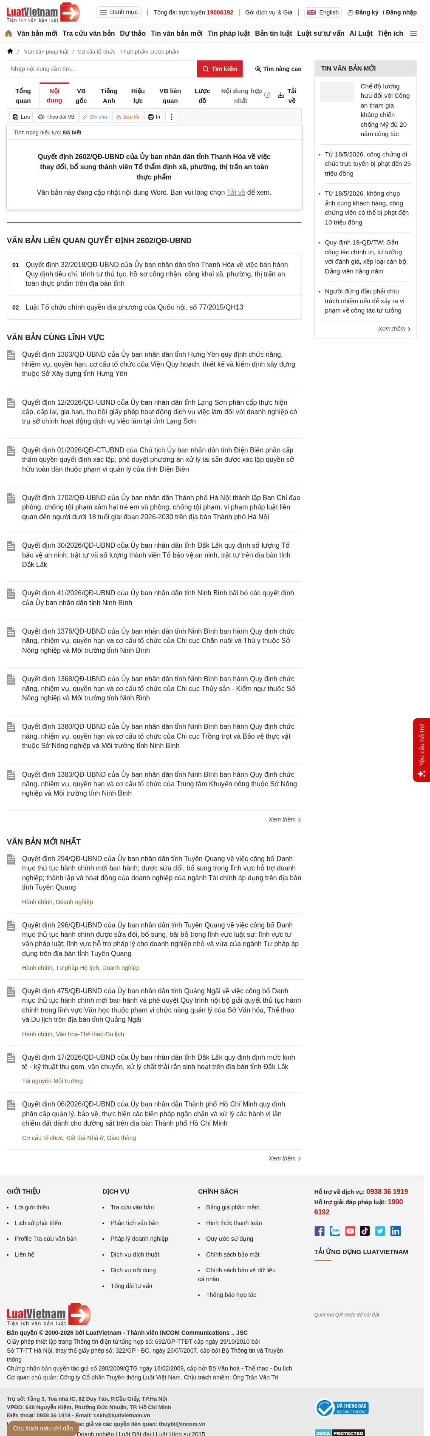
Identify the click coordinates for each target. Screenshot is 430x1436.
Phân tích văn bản (134, 1223)
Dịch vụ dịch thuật (134, 1254)
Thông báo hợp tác (231, 1294)
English (323, 12)
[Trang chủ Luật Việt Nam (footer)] (49, 1323)
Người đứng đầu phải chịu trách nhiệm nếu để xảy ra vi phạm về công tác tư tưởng (365, 300)
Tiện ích (390, 33)
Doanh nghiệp (74, 902)
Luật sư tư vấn (320, 33)
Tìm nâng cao (278, 69)
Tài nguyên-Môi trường (52, 1081)
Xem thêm (285, 819)
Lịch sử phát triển (38, 1223)
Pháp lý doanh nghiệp (139, 1238)
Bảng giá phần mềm (233, 1207)
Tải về (236, 192)
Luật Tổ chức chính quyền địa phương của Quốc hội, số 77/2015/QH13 (134, 307)
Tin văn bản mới (177, 33)
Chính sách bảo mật (233, 1254)
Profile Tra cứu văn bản (45, 1238)
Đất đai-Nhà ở (85, 1138)
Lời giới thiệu (32, 1207)
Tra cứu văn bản (88, 33)
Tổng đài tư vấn (131, 1285)
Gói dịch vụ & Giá (268, 12)
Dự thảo (133, 33)
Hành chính (37, 902)
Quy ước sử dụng (229, 1238)
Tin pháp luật (229, 33)
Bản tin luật (273, 33)
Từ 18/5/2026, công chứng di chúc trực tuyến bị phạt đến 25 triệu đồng (368, 164)
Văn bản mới (37, 33)
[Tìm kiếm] (220, 68)
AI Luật (360, 33)
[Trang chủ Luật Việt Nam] (43, 12)
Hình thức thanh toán (234, 1223)
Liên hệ (24, 1254)
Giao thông (121, 1138)
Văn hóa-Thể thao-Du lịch (90, 1034)
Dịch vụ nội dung (133, 1270)
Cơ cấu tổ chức (42, 1138)
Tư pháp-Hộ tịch (77, 967)
